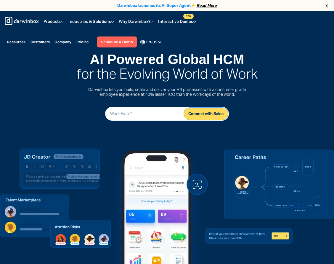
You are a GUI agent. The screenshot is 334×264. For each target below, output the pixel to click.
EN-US (150, 42)
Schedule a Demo (117, 42)
